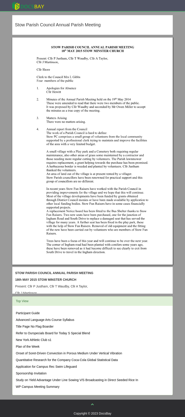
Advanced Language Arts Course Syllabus (45, 320)
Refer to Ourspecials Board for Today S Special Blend (53, 333)
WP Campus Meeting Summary (38, 386)
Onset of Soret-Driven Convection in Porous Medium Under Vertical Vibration (69, 353)
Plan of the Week (27, 346)
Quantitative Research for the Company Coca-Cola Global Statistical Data (67, 360)
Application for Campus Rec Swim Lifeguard (46, 366)
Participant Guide (28, 313)
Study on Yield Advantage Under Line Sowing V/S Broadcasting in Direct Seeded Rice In (77, 380)
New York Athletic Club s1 (33, 340)
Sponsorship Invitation (31, 373)
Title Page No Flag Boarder (34, 326)
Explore (61, 5)
